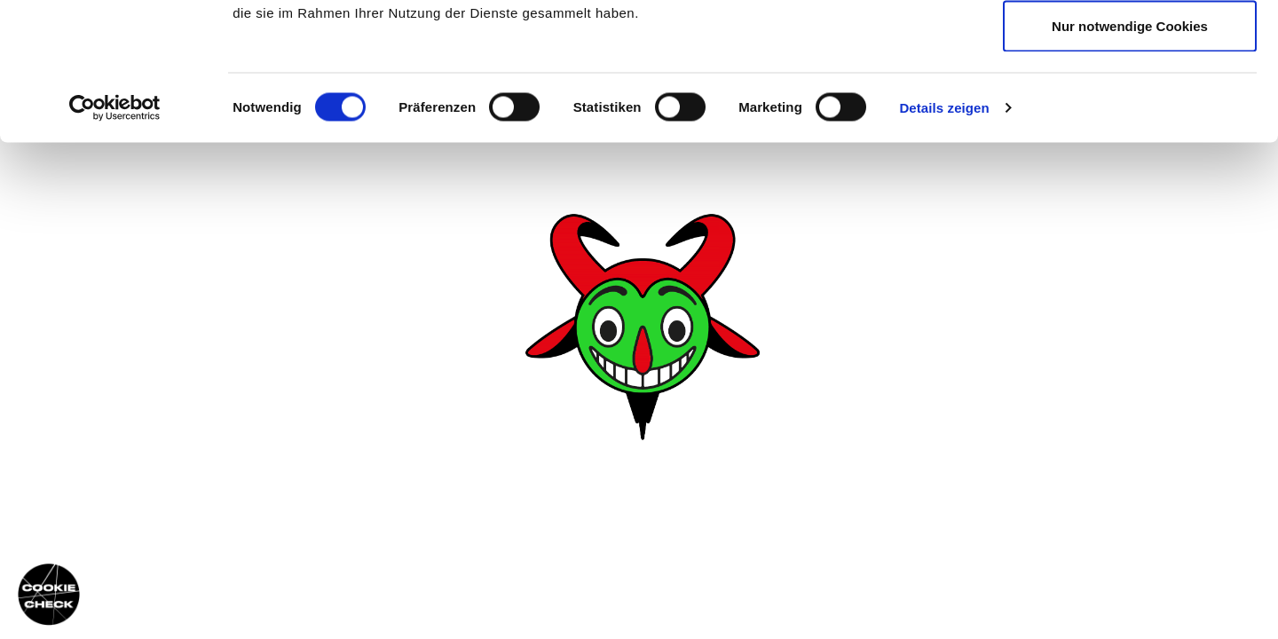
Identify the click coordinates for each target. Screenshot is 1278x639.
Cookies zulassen (1130, 46)
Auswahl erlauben (1130, 105)
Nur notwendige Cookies (1130, 162)
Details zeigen (944, 244)
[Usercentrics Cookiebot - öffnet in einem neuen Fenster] (115, 245)
